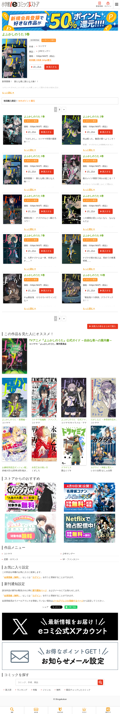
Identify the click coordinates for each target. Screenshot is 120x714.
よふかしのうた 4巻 (93, 156)
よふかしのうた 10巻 (94, 275)
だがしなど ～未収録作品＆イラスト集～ (104, 419)
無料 (58, 690)
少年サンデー (44, 51)
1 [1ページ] (55, 109)
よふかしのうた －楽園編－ (14, 419)
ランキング (22, 690)
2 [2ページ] (59, 109)
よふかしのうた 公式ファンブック (74, 419)
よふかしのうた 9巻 (34, 275)
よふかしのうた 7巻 (34, 235)
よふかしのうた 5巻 (34, 196)
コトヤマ (42, 46)
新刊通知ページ (39, 590)
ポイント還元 (49, 40)
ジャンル (47, 690)
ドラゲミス (66, 467)
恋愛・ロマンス (11, 559)
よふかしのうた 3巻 (34, 156)
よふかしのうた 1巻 (34, 116)
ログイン (108, 4)
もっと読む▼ (8, 93)
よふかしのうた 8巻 (93, 235)
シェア (45, 607)
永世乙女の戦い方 (40, 467)
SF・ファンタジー (71, 559)
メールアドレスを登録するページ (68, 601)
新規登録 (99, 4)
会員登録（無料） (12, 577)
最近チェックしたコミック (78, 690)
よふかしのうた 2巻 (93, 116)
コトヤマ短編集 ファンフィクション (45, 419)
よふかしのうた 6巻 (93, 196)
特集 (35, 690)
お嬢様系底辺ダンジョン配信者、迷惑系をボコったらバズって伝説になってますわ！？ (15, 467)
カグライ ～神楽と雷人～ (102, 467)
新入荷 (8, 690)
